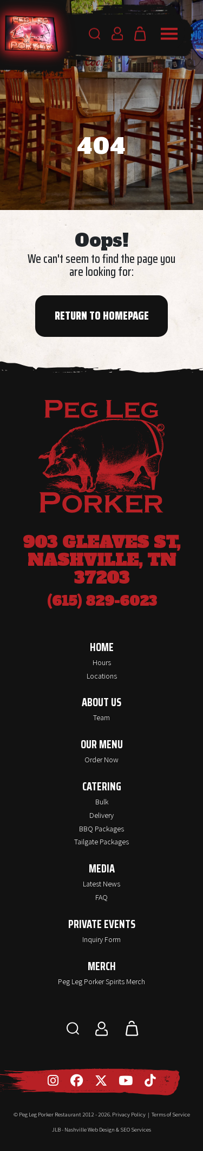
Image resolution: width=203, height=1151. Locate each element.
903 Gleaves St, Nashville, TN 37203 (101, 560)
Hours (102, 662)
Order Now (101, 759)
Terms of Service (171, 1114)
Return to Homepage (102, 315)
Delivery (101, 815)
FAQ (101, 897)
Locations (102, 676)
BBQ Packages (101, 829)
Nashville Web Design (89, 1129)
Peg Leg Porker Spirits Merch (101, 981)
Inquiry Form (101, 939)
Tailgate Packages (101, 842)
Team (101, 717)
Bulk (101, 802)
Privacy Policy (129, 1114)
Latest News (101, 884)
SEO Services (135, 1129)
